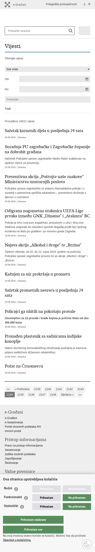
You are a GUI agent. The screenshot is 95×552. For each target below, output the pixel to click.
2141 (59, 389)
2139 (37, 389)
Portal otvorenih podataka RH (23, 426)
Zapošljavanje (13, 458)
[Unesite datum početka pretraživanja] (54, 79)
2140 (48, 389)
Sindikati (10, 481)
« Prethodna (22, 389)
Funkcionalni (13, 505)
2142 (70, 389)
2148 (53, 394)
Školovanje (11, 462)
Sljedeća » (67, 394)
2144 (10, 394)
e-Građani (11, 418)
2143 (80, 389)
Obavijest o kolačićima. (17, 540)
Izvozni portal (13, 431)
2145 (21, 394)
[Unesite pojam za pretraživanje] (20, 31)
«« (8, 389)
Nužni (8, 496)
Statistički (11, 514)
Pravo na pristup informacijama (24, 445)
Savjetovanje (12, 449)
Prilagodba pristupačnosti (61, 4)
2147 (42, 394)
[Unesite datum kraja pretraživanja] (54, 89)
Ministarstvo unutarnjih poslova (23, 477)
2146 (31, 394)
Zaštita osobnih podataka (20, 454)
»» (80, 394)
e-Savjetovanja (14, 422)
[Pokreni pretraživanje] (71, 31)
